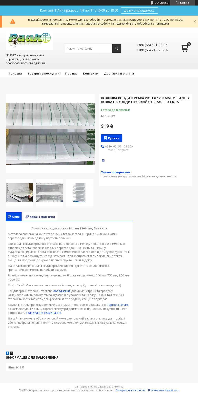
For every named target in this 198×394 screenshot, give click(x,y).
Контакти (90, 73)
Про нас (71, 73)
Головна (15, 73)
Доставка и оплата (119, 73)
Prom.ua (118, 386)
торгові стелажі (118, 305)
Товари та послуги (42, 73)
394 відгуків (161, 2)
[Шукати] (116, 48)
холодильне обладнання (43, 313)
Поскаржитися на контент (130, 390)
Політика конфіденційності (163, 390)
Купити (113, 138)
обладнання (61, 291)
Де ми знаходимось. (139, 10)
